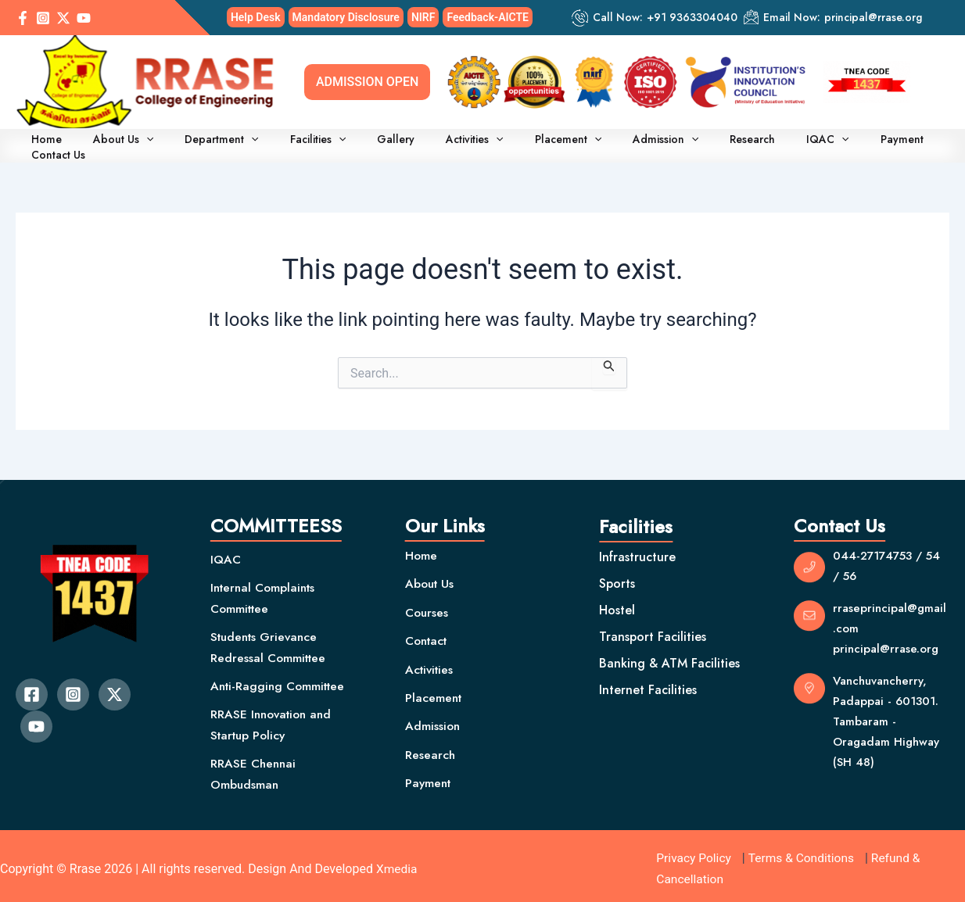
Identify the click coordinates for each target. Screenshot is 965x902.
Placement (524, 142)
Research (689, 142)
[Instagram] (43, 18)
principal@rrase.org (873, 17)
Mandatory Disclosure (346, 17)
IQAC (755, 142)
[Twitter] (115, 688)
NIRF (423, 17)
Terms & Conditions (804, 852)
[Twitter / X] (63, 18)
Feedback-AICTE (488, 17)
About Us (126, 142)
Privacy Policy (695, 852)
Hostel (617, 604)
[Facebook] (23, 18)
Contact (428, 634)
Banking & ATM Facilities (669, 657)
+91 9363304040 (692, 17)
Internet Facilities (648, 684)
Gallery (370, 142)
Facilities (302, 142)
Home (59, 142)
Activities (439, 142)
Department (216, 142)
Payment (822, 142)
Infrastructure (637, 551)
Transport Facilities (652, 630)
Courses (427, 606)
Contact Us (894, 142)
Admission (612, 142)
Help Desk (256, 17)
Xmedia (397, 862)
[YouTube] (84, 18)
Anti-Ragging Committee (281, 680)
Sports (617, 577)
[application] (149, 142)
